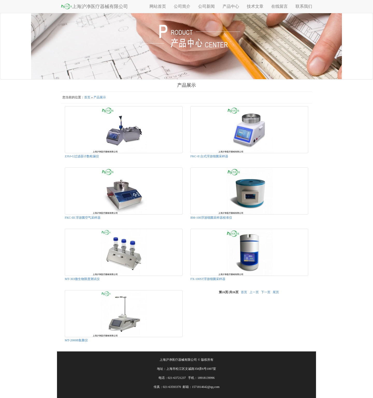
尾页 (276, 292)
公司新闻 (206, 6)
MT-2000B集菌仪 (76, 340)
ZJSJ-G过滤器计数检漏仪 (82, 156)
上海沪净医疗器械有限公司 (94, 6)
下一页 (265, 292)
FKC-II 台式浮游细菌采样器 (209, 156)
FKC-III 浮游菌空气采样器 (83, 217)
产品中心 (231, 6)
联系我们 (304, 6)
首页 (87, 97)
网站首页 (157, 6)
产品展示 (100, 97)
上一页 (254, 292)
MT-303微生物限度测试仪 (82, 279)
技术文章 (255, 6)
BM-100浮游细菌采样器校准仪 (211, 217)
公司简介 (182, 6)
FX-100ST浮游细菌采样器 (207, 279)
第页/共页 (228, 292)
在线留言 (279, 6)
